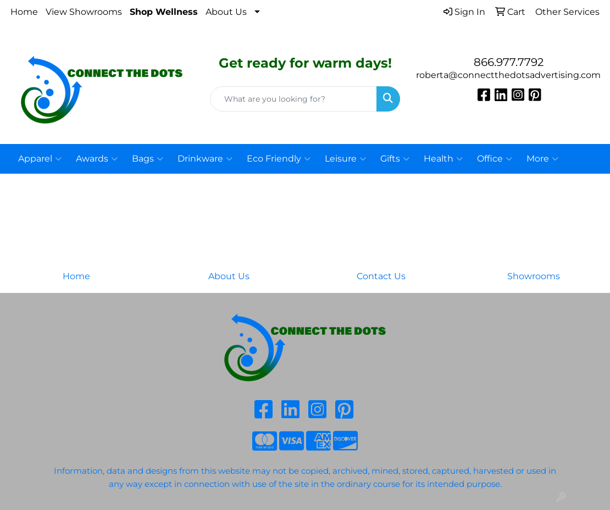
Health (443, 158)
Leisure (345, 158)
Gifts (394, 158)
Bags (147, 158)
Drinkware (205, 158)
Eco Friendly (278, 158)
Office (494, 158)
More (542, 158)
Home (24, 12)
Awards (97, 158)
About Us (226, 12)
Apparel (40, 158)
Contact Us (381, 276)
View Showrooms (84, 12)
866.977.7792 (509, 62)
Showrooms (533, 276)
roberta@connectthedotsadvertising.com (508, 75)
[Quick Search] (293, 99)
